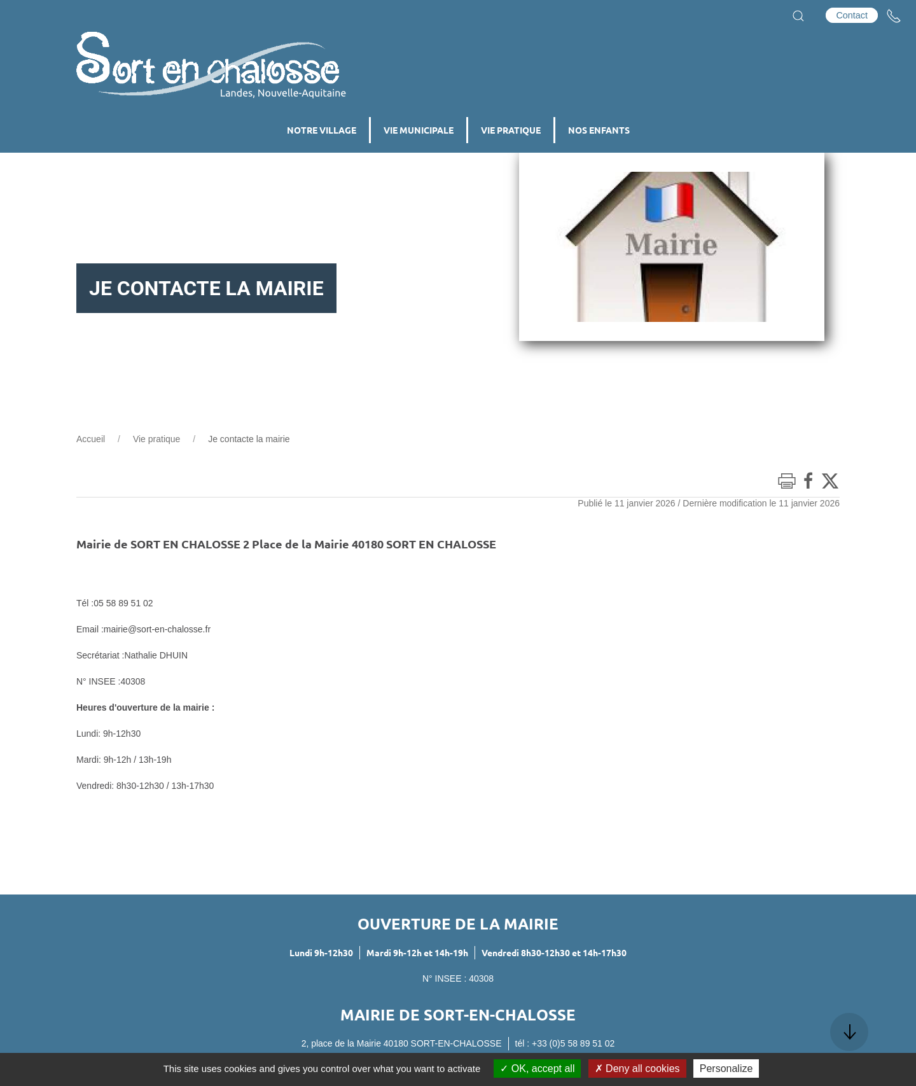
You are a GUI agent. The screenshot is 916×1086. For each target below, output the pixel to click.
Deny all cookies (637, 1068)
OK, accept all (537, 1068)
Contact (852, 15)
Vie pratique (156, 439)
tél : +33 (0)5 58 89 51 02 (565, 1043)
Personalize (726, 1068)
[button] (798, 16)
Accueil (90, 439)
